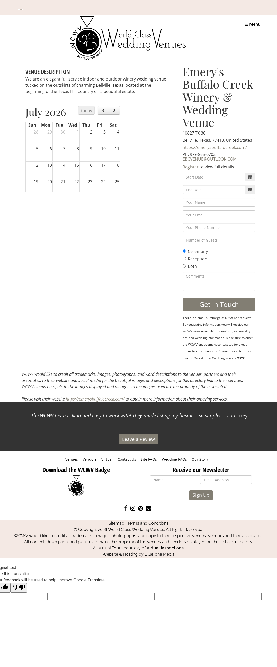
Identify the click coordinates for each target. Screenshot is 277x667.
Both (190, 266)
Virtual (107, 459)
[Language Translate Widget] (20, 9)
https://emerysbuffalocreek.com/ (215, 147)
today (86, 110)
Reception (195, 259)
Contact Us (127, 459)
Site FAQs (149, 459)
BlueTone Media (160, 554)
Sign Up (201, 495)
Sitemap (116, 523)
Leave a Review (138, 439)
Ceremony (195, 251)
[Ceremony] (184, 251)
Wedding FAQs (174, 459)
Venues (71, 459)
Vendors (90, 459)
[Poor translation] (19, 588)
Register (191, 167)
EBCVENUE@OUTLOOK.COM (210, 159)
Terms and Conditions (147, 523)
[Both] (184, 266)
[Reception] (184, 258)
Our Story (200, 459)
